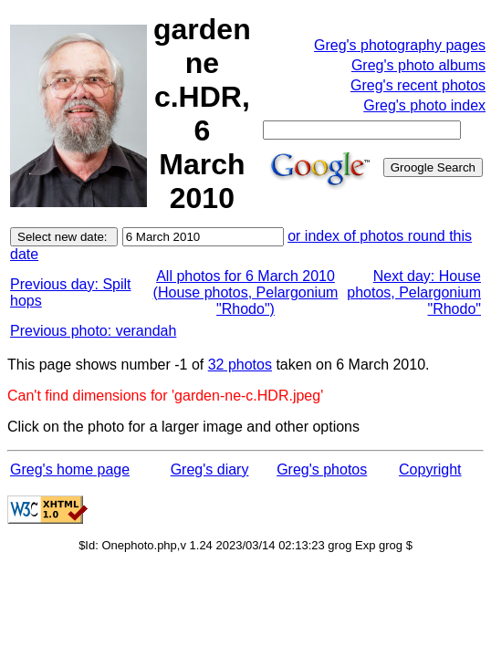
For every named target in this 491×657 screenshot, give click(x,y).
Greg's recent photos (418, 85)
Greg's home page (70, 469)
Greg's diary (210, 469)
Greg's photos (322, 469)
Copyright (430, 469)
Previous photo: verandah (93, 331)
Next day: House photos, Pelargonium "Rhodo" (414, 292)
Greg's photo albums (418, 65)
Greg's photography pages (400, 45)
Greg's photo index (424, 105)
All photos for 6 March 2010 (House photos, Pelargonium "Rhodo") (246, 292)
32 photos (240, 364)
